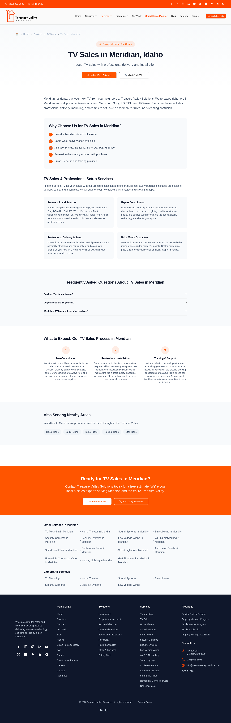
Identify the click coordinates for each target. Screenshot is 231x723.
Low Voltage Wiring (149, 650)
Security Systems (149, 645)
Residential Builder (107, 624)
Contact (195, 16)
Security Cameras (149, 639)
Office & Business (107, 650)
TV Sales (51, 34)
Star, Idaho (131, 432)
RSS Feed (62, 675)
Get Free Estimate (97, 501)
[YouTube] (194, 3)
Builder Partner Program (194, 624)
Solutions (91, 16)
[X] (200, 3)
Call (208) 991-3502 (131, 501)
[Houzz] (217, 3)
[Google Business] (223, 3)
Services (106, 16)
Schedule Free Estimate (99, 75)
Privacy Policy (145, 702)
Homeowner (104, 614)
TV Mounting (146, 614)
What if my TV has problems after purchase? (115, 311)
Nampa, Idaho (112, 432)
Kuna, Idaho (92, 432)
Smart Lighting (147, 660)
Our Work (137, 16)
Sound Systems (148, 629)
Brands (60, 655)
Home (78, 16)
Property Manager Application (196, 634)
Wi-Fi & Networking (149, 655)
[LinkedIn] (188, 3)
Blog (173, 16)
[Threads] (182, 3)
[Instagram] (177, 3)
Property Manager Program (195, 619)
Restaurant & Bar (107, 645)
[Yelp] (211, 3)
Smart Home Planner (156, 16)
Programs (122, 16)
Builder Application (191, 629)
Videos (60, 639)
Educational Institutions (110, 634)
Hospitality (103, 639)
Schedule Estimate (216, 16)
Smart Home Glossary (68, 645)
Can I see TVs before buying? (115, 294)
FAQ (59, 650)
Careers (184, 16)
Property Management (109, 619)
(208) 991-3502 (14, 4)
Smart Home (146, 634)
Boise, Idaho (52, 432)
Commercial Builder (108, 629)
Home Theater (147, 624)
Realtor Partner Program (194, 614)
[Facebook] (171, 3)
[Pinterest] (206, 3)
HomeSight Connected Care (154, 681)
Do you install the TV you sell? (115, 302)
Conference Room (149, 665)
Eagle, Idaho (72, 432)
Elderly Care (104, 655)
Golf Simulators (148, 686)
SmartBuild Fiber (148, 675)
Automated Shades (149, 670)
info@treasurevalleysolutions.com (203, 665)
